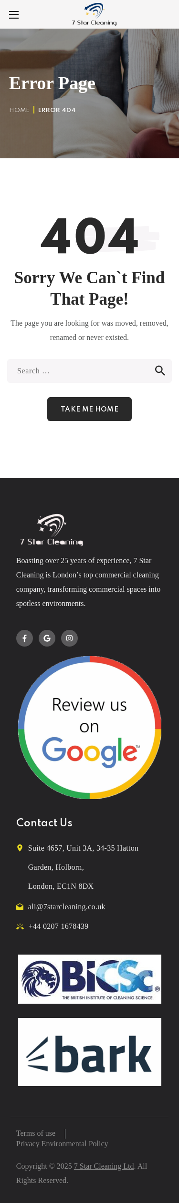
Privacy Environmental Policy (62, 1144)
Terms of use (35, 1133)
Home (19, 110)
